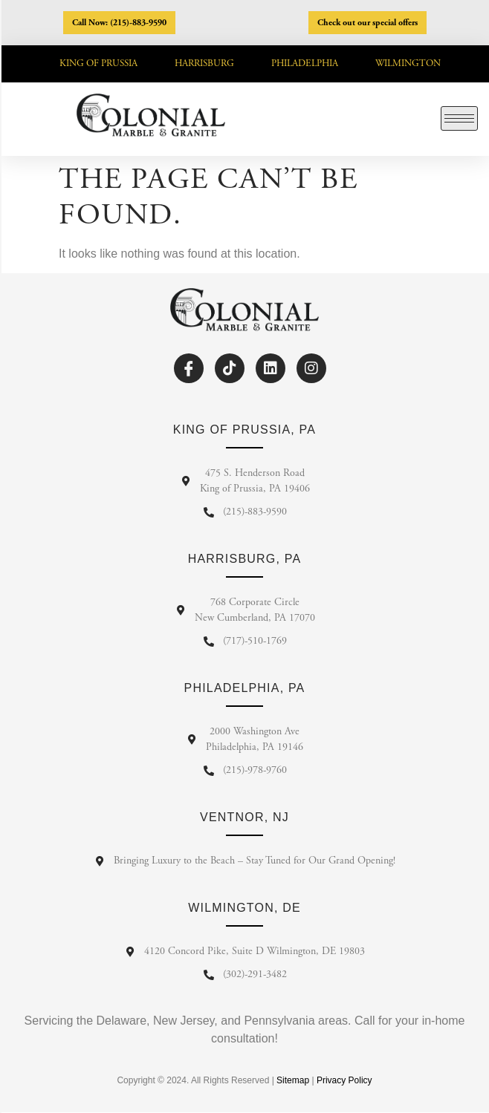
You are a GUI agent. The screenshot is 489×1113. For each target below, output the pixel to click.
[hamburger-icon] (459, 118)
